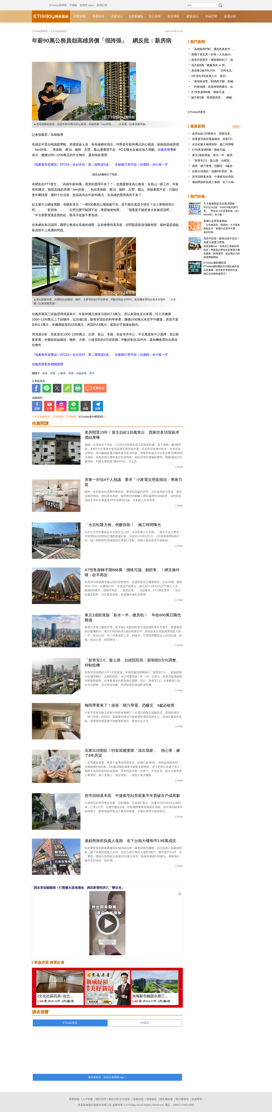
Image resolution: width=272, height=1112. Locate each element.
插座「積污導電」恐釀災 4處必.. (213, 165)
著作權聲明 (182, 1099)
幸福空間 (211, 16)
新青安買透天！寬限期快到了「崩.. (213, 59)
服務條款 (151, 1099)
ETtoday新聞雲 (58, 1)
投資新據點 (136, 16)
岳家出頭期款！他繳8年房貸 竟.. (213, 171)
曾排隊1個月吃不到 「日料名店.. (212, 70)
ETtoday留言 (70, 1022)
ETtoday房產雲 (51, 16)
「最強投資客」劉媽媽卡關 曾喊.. (213, 81)
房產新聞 (79, 16)
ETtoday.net (133, 1104)
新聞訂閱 (102, 1)
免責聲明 (197, 1099)
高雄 (45, 373)
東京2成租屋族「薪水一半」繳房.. (213, 155)
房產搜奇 (98, 16)
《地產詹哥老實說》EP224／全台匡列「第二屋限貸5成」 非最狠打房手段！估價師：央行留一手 (100, 164)
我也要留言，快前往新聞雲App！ (107, 1077)
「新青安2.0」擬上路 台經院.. (211, 160)
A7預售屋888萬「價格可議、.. (210, 92)
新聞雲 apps (87, 1)
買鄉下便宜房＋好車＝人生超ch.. (211, 54)
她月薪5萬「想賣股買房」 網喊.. (212, 97)
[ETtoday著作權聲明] (91, 416)
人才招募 (87, 1099)
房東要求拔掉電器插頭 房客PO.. (213, 139)
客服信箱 (138, 1099)
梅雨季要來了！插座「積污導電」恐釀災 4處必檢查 (130, 705)
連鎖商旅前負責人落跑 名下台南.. (213, 182)
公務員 (62, 373)
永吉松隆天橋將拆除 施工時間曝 (213, 144)
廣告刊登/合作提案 (119, 1099)
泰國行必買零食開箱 (215, 220)
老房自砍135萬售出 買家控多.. (212, 133)
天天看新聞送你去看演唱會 (219, 203)
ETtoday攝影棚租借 (214, 262)
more (236, 126)
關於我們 (101, 1099)
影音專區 (173, 16)
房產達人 (117, 16)
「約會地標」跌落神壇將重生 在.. (213, 86)
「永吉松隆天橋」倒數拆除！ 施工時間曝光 (123, 525)
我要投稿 (74, 1099)
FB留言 (144, 1022)
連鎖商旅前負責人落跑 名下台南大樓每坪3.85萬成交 (130, 841)
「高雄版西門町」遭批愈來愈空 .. (213, 49)
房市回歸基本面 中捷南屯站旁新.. (213, 176)
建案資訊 (192, 16)
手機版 (73, 1)
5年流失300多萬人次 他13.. (209, 75)
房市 (91, 373)
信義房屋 (164, 149)
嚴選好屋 (230, 16)
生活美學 (155, 16)
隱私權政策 (166, 1099)
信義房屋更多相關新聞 (47, 364)
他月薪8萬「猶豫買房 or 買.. (208, 65)
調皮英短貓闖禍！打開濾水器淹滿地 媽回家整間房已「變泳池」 (79, 887)
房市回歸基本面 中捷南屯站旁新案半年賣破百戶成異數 (132, 795)
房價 (52, 373)
